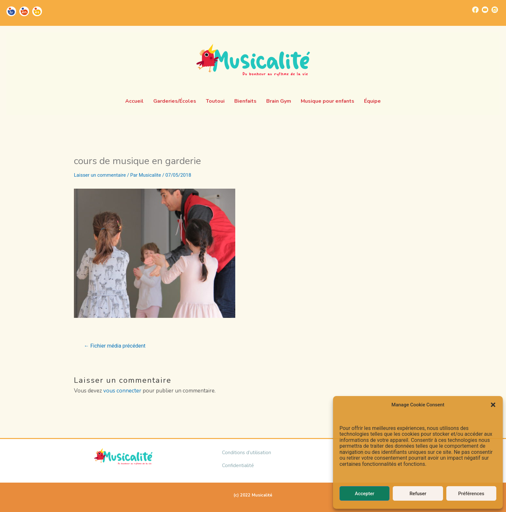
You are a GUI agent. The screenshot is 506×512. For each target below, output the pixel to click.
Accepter (364, 493)
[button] (493, 405)
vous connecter (122, 390)
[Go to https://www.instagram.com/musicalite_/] (494, 9)
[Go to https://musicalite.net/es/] (37, 11)
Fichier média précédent (115, 346)
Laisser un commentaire (100, 175)
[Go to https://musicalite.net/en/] (24, 11)
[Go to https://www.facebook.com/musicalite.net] (475, 9)
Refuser (418, 493)
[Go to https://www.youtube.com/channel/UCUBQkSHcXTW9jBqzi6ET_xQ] (485, 9)
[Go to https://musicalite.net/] (11, 11)
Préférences (471, 493)
